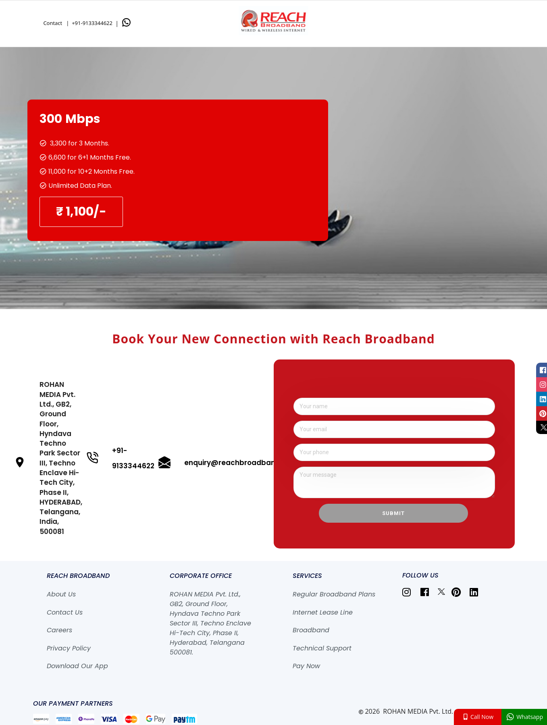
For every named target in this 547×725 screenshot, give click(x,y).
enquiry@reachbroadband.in (236, 462)
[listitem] (408, 592)
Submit (393, 513)
